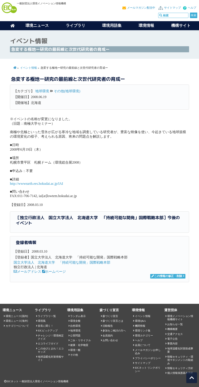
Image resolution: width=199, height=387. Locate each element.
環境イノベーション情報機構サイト (180, 318)
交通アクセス (175, 334)
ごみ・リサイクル (80, 340)
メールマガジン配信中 (141, 7)
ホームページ (54, 271)
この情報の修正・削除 (166, 276)
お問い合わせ (110, 340)
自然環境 (75, 325)
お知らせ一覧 (175, 324)
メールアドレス (27, 271)
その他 (74, 354)
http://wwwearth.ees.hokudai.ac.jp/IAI (36, 183)
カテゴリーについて (17, 325)
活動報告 (108, 325)
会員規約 (108, 335)
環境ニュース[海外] (17, 320)
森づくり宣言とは (113, 320)
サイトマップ (172, 7)
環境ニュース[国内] (17, 316)
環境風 (42, 320)
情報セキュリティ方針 (180, 368)
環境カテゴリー (144, 335)
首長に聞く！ (45, 325)
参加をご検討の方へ (114, 330)
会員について (142, 345)
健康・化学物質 (79, 345)
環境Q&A (140, 320)
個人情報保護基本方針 (180, 372)
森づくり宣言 (110, 316)
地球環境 (42, 91)
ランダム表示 (78, 316)
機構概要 (172, 329)
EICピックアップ (47, 330)
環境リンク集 (142, 330)
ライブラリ (75, 25)
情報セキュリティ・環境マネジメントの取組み (180, 360)
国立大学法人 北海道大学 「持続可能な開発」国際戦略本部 (62, 262)
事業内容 (172, 343)
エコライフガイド (48, 343)
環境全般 (75, 320)
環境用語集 (112, 25)
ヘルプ (192, 7)
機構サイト (181, 25)
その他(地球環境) (67, 91)
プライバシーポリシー (148, 358)
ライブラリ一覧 (47, 316)
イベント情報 (28, 67)
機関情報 (140, 325)
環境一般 (75, 350)
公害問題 (75, 335)
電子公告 (172, 338)
